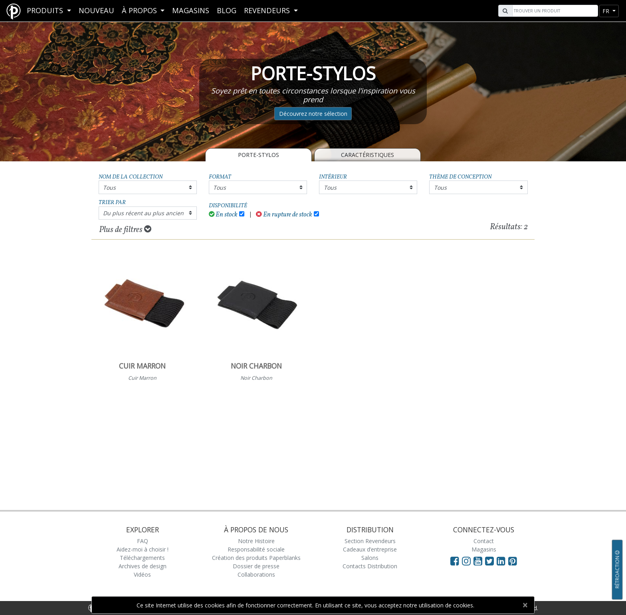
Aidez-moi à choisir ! (142, 549)
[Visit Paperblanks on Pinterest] (512, 560)
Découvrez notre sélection (313, 113)
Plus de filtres (125, 229)
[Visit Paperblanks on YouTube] (479, 560)
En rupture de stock (284, 214)
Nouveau (96, 10)
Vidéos (142, 574)
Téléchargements (142, 557)
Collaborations (256, 574)
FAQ (142, 541)
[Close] (524, 605)
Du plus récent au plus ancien (143, 213)
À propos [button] (140, 10)
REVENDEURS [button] (268, 10)
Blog (226, 10)
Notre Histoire (256, 541)
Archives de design (142, 566)
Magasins (190, 10)
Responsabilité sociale (256, 549)
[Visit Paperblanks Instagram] (466, 560)
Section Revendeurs (370, 541)
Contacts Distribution (370, 566)
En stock (223, 214)
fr (606, 11)
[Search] (554, 11)
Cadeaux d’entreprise (370, 549)
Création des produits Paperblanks (256, 557)
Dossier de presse (256, 566)
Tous (109, 187)
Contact (483, 541)
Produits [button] (46, 10)
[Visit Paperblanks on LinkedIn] (502, 560)
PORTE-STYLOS (258, 155)
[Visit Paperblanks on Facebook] (454, 560)
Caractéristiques (367, 155)
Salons (369, 557)
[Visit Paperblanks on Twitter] (491, 560)
